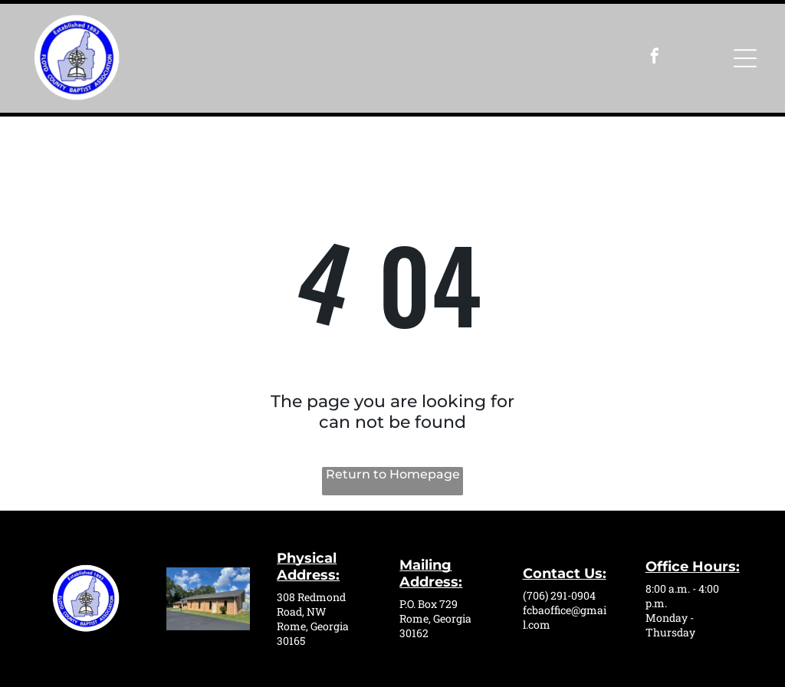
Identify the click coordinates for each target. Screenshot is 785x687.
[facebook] (654, 57)
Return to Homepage (393, 474)
